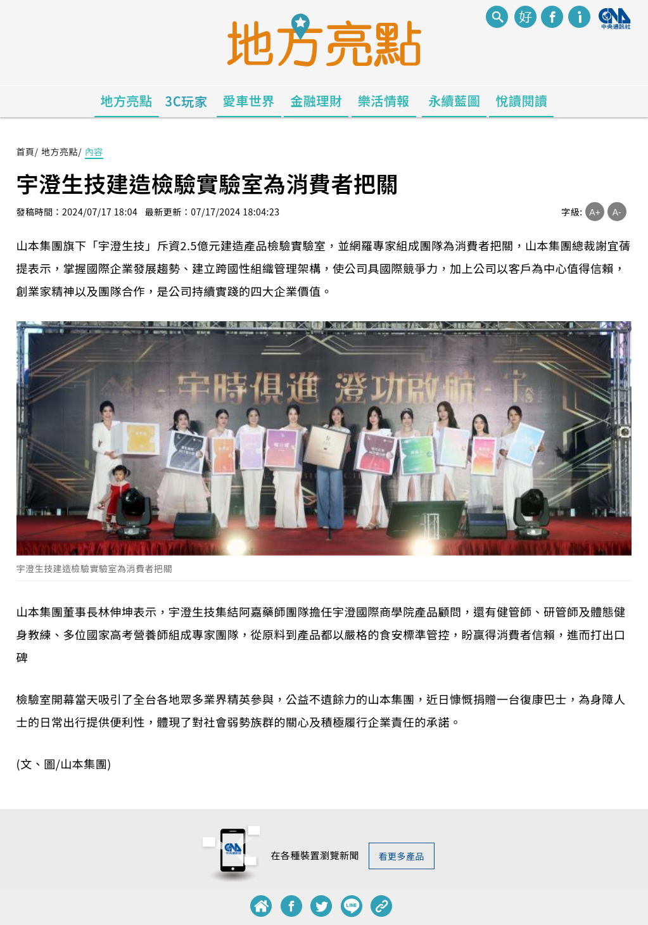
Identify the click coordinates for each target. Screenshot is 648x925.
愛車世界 (249, 100)
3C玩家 (186, 101)
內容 (94, 151)
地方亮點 (127, 100)
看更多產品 (402, 856)
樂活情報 (384, 100)
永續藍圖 (454, 100)
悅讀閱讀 (521, 100)
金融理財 (316, 100)
